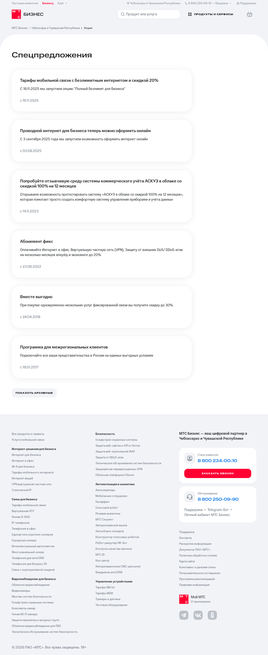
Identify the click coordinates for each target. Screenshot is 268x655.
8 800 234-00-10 (208, 3)
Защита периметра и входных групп (35, 620)
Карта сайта (187, 561)
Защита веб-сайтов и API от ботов (117, 446)
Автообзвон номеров (109, 531)
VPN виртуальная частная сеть (32, 484)
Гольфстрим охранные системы (33, 602)
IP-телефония (21, 523)
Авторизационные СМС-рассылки (118, 566)
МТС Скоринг (104, 519)
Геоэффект (102, 502)
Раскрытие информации (195, 544)
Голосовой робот (106, 508)
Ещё (63, 3)
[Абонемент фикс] (102, 254)
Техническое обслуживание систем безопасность (44, 632)
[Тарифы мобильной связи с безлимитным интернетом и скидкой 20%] (102, 91)
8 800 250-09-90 (218, 499)
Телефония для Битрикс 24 (29, 564)
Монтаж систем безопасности (32, 597)
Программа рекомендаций (197, 579)
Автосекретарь (105, 490)
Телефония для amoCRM (28, 558)
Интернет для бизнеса (26, 455)
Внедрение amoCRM (108, 572)
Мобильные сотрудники (111, 496)
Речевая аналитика (107, 514)
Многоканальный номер (28, 552)
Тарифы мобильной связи (29, 505)
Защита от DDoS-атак (109, 457)
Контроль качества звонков (113, 549)
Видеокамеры (21, 591)
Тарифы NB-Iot (105, 587)
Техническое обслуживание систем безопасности (128, 463)
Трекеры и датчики (107, 599)
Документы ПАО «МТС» (194, 550)
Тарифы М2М (104, 593)
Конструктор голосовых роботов (117, 537)
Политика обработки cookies (198, 556)
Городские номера (24, 540)
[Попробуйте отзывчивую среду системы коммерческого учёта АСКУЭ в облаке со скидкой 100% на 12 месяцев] (102, 196)
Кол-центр (102, 561)
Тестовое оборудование (111, 605)
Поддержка (194, 509)
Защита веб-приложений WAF (115, 452)
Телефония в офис (24, 529)
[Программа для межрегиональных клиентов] (102, 357)
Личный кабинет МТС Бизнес (207, 514)
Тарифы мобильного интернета (32, 472)
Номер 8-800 (21, 517)
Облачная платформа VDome (114, 475)
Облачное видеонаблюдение (31, 585)
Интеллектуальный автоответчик (33, 546)
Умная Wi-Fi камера (24, 614)
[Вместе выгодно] (102, 307)
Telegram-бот (218, 509)
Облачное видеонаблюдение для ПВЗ (36, 626)
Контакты (185, 538)
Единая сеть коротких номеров (32, 535)
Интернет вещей (22, 478)
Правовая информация (194, 585)
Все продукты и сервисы (28, 434)
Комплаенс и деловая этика (197, 567)
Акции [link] (88, 28)
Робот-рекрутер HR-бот (111, 543)
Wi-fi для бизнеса (23, 467)
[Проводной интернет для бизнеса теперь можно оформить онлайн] (102, 141)
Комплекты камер (23, 608)
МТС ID (99, 555)
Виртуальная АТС (23, 511)
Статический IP (21, 490)
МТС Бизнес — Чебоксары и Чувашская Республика (46, 28)
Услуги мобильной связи (28, 440)
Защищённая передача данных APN (118, 469)
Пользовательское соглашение (199, 573)
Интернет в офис (23, 461)
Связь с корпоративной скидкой (33, 570)
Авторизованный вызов (111, 525)
